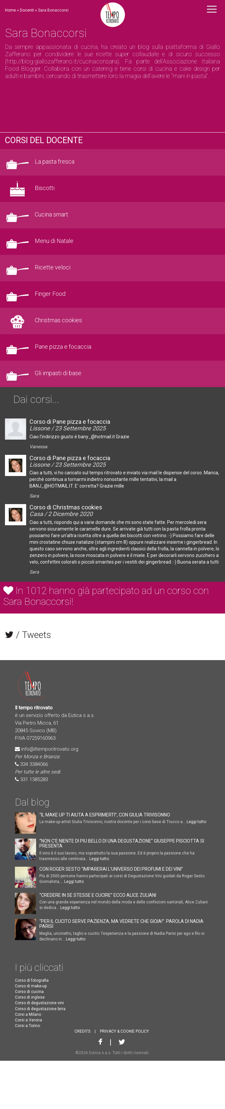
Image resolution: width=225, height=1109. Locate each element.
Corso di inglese (30, 997)
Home (10, 10)
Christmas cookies (58, 320)
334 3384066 (34, 764)
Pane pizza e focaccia (63, 346)
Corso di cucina (29, 991)
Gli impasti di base (58, 373)
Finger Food (50, 294)
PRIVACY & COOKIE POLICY (124, 1031)
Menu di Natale (54, 241)
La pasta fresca (54, 161)
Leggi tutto (196, 821)
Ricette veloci (52, 267)
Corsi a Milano (28, 1014)
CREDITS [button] (82, 1031)
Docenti (27, 10)
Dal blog (32, 802)
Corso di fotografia (32, 980)
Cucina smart (51, 214)
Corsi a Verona (28, 1020)
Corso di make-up (31, 986)
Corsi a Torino (27, 1025)
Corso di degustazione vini (39, 1003)
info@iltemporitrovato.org (49, 749)
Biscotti (45, 188)
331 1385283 (34, 779)
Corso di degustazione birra (40, 1009)
